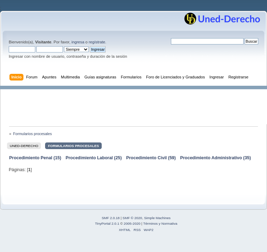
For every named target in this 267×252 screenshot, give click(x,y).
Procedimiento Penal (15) (35, 157)
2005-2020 (132, 223)
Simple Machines (157, 218)
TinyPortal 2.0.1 (107, 223)
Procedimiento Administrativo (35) (215, 157)
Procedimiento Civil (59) (151, 157)
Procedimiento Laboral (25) (94, 157)
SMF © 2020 (132, 218)
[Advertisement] (137, 105)
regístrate (97, 42)
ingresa (77, 42)
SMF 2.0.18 (111, 218)
